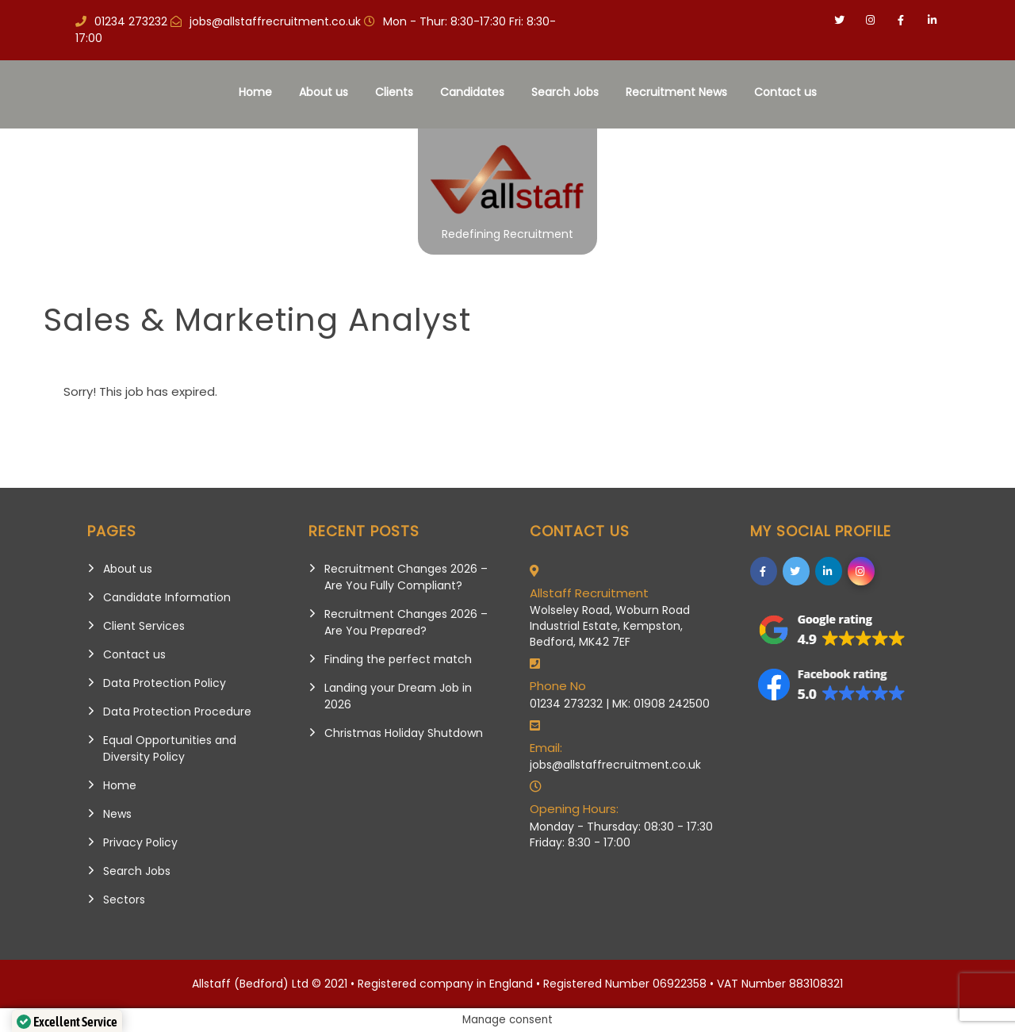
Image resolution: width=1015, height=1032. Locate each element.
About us (323, 92)
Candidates (472, 92)
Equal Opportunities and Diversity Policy (169, 748)
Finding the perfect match (398, 659)
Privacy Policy (140, 842)
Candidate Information (167, 597)
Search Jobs (565, 92)
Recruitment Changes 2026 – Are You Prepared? (406, 622)
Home (255, 92)
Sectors (124, 899)
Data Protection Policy (164, 683)
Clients (394, 92)
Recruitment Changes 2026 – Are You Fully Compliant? (406, 577)
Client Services (144, 626)
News (117, 814)
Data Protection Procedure (177, 711)
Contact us (785, 92)
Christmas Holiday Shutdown (403, 733)
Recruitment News (676, 92)
